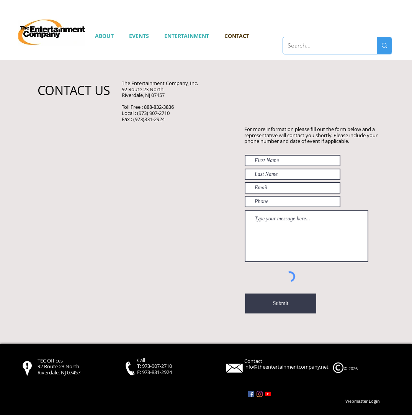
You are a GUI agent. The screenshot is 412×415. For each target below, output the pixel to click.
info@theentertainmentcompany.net (286, 366)
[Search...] (324, 45)
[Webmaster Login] (363, 401)
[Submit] (280, 303)
